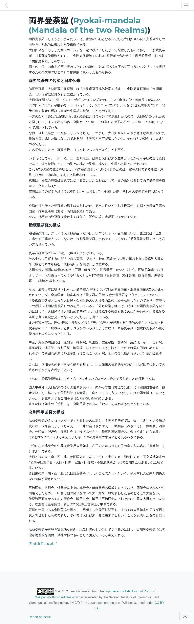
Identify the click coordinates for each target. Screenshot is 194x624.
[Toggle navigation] (186, 5)
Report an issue (40, 617)
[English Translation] (43, 543)
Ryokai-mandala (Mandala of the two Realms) (88, 25)
